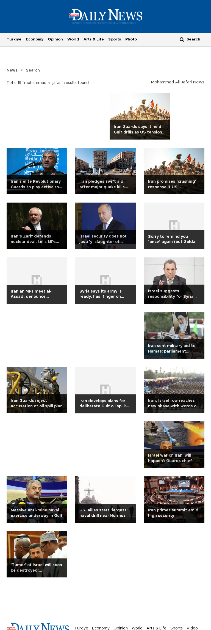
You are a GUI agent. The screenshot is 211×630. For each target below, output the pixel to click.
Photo (131, 39)
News (12, 70)
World (73, 39)
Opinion (55, 39)
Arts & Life (94, 39)
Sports (114, 39)
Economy (34, 39)
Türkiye (14, 39)
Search (33, 70)
